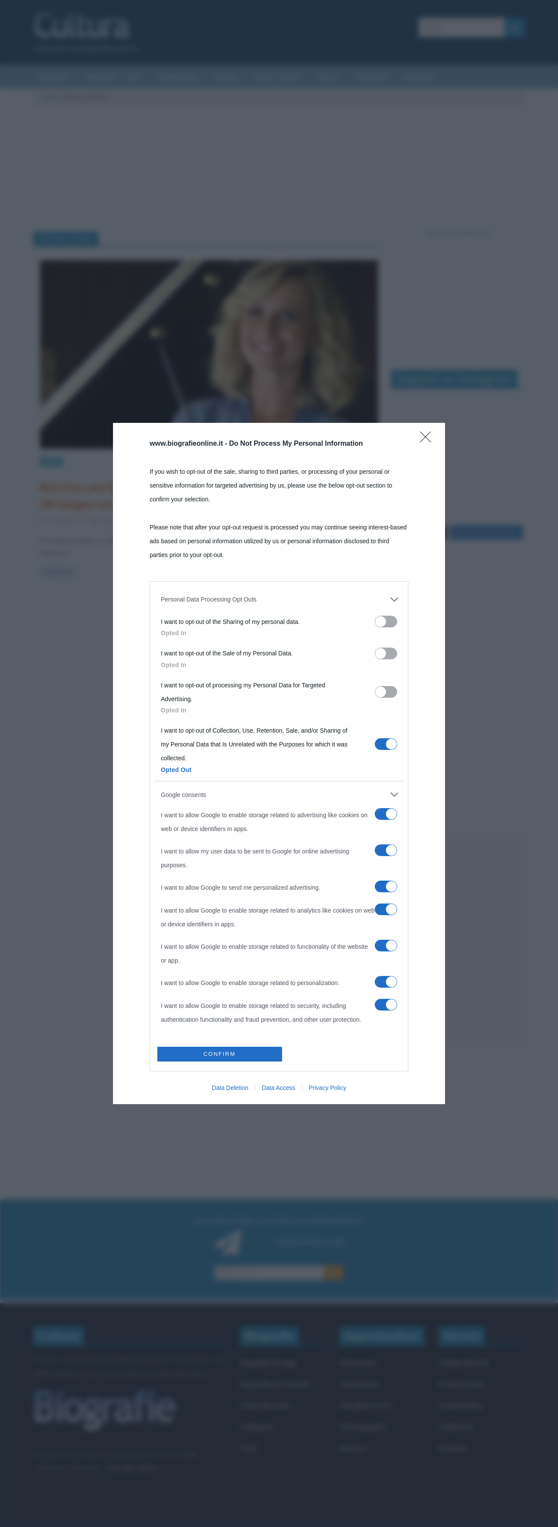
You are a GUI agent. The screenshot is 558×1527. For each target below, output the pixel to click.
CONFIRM (220, 1054)
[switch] (386, 621)
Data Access (278, 1087)
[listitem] (279, 599)
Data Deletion (230, 1087)
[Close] (428, 439)
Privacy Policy (327, 1087)
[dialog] (279, 763)
